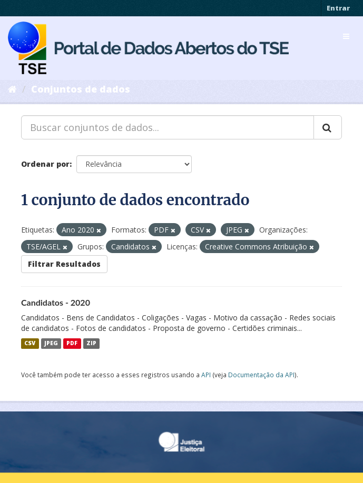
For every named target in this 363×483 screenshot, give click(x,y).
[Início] (12, 89)
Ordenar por (45, 164)
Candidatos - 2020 (55, 302)
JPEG (51, 343)
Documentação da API (261, 374)
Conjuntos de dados (80, 89)
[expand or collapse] (346, 36)
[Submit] (327, 127)
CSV (29, 343)
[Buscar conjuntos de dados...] (167, 127)
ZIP (91, 343)
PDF (71, 343)
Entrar (338, 8)
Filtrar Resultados (64, 264)
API (206, 374)
